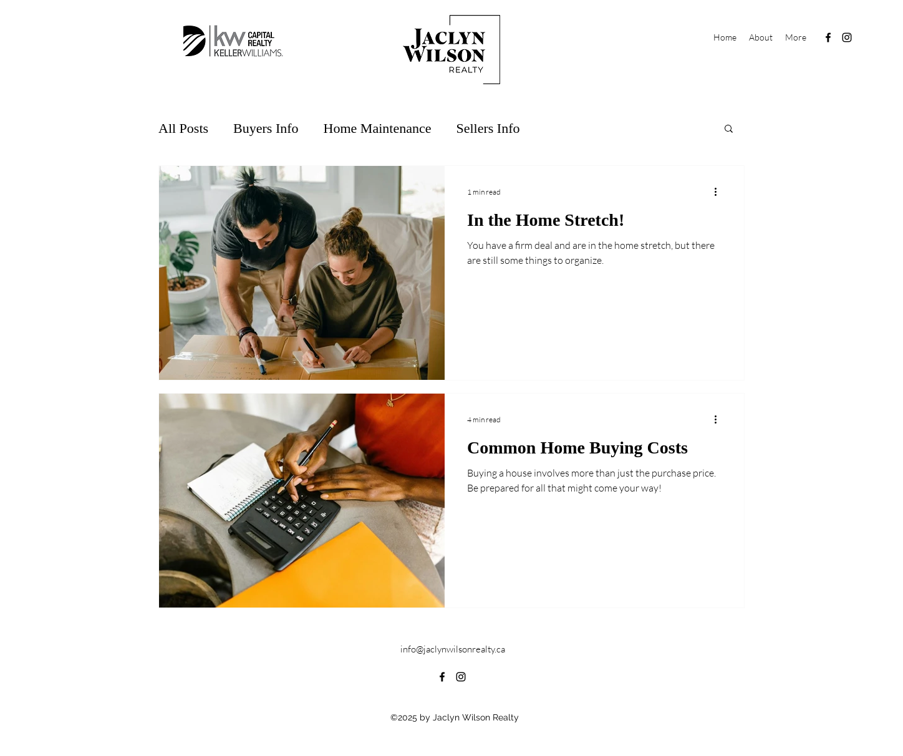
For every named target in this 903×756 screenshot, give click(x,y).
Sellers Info (487, 128)
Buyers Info (265, 128)
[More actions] (719, 191)
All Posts (183, 128)
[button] (729, 129)
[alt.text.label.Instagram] (847, 37)
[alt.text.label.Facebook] (828, 37)
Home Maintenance (378, 128)
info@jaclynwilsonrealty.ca (452, 649)
